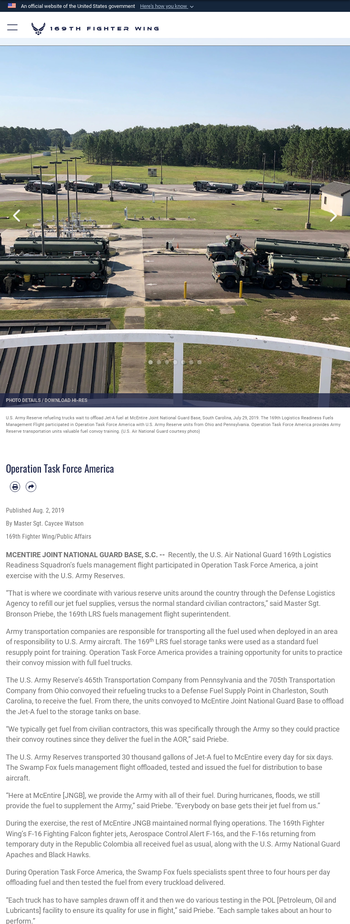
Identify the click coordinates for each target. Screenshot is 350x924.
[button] (167, 6)
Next (332, 216)
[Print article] (15, 486)
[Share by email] (31, 486)
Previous (17, 216)
